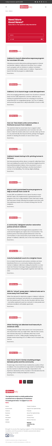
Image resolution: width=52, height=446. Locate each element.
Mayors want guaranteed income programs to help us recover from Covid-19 (24, 191)
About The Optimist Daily (33, 413)
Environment (8, 408)
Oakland (10, 11)
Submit (42, 39)
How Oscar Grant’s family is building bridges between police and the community (23, 361)
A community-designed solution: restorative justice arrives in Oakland (24, 226)
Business (7, 413)
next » (30, 382)
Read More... (10, 73)
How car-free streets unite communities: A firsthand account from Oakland (23, 124)
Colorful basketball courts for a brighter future (24, 258)
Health (7, 420)
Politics (7, 415)
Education (8, 417)
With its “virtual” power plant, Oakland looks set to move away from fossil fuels (26, 292)
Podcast (29, 411)
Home (6, 11)
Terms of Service (31, 420)
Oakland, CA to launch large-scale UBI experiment (26, 92)
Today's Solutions (31, 406)
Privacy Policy (30, 417)
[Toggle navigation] (6, 7)
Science (7, 411)
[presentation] (17, 30)
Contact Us (30, 415)
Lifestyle (7, 422)
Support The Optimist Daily (34, 408)
